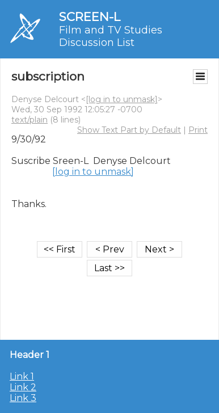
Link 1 (22, 376)
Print (198, 130)
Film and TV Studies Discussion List (110, 36)
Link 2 (23, 387)
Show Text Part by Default (129, 130)
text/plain (29, 120)
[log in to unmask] (122, 99)
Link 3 (23, 398)
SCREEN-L (89, 17)
